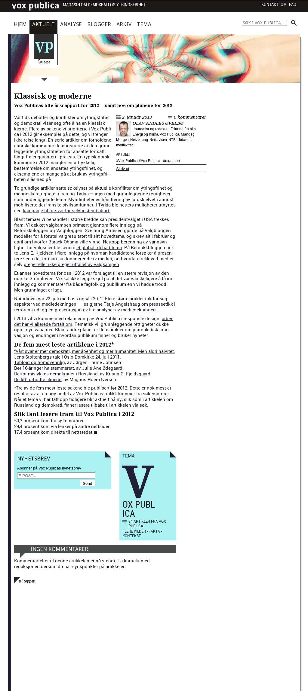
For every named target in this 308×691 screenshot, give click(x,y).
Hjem (20, 24)
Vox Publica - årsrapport (160, 160)
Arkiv (123, 24)
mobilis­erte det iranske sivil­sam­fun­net (53, 205)
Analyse (71, 24)
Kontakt (270, 4)
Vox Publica (128, 160)
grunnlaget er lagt (42, 290)
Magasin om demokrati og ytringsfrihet (104, 5)
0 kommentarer (190, 117)
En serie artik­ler (64, 140)
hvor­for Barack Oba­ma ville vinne (66, 242)
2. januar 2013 (137, 117)
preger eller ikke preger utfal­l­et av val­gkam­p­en (71, 264)
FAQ (292, 4)
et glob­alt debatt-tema (99, 247)
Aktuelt (43, 24)
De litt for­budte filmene (37, 379)
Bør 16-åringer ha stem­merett (44, 368)
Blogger (99, 24)
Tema (144, 24)
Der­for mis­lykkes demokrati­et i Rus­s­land (56, 374)
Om (284, 4)
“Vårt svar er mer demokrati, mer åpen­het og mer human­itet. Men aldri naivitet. (94, 351)
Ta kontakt (129, 561)
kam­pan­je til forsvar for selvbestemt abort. (66, 210)
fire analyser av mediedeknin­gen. (123, 310)
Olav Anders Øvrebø (158, 123)
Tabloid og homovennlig (39, 362)
